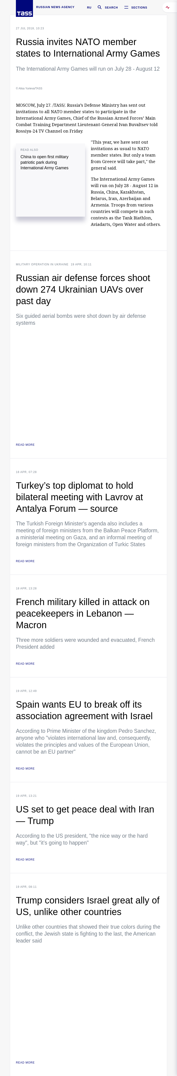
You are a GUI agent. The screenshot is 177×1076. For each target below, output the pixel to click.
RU (89, 7)
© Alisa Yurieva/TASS (29, 88)
